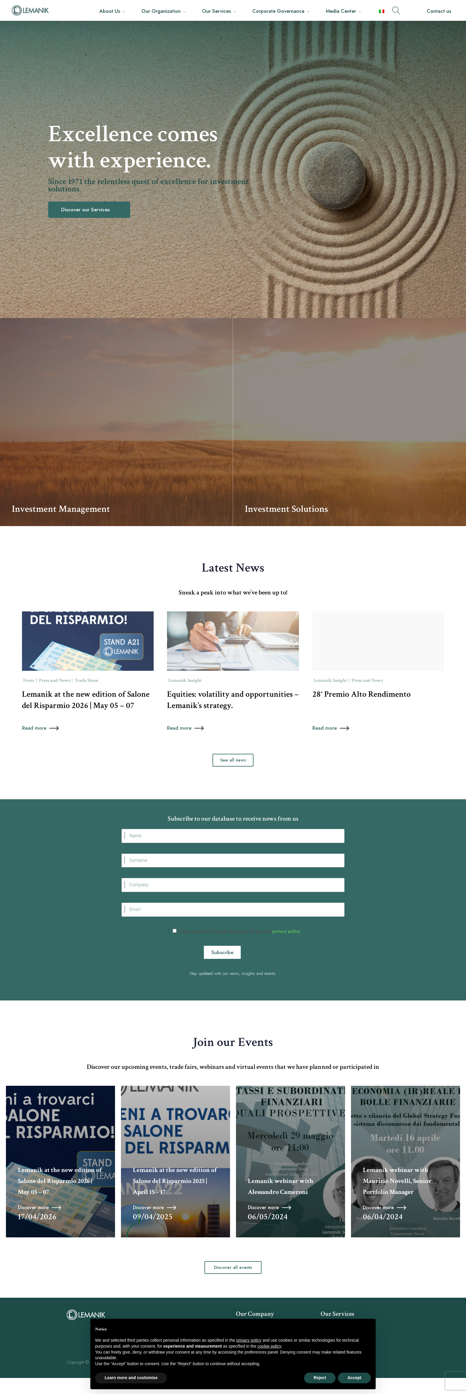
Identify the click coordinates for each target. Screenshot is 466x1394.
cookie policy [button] (269, 1346)
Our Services (216, 11)
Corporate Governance (278, 11)
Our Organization (161, 11)
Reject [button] (320, 1377)
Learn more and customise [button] (131, 1377)
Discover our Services (86, 209)
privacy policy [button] (248, 1340)
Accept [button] (354, 1377)
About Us (109, 11)
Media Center (341, 11)
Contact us (439, 11)
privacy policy (285, 947)
